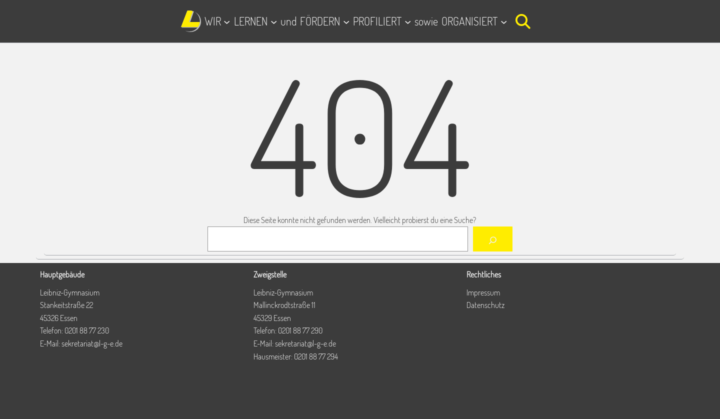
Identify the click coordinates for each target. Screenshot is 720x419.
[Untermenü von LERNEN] (273, 21)
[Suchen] (492, 239)
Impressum (483, 293)
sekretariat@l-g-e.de (92, 343)
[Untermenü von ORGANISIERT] (503, 21)
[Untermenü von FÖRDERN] (346, 21)
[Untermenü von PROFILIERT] (407, 21)
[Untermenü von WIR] (227, 21)
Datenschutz (485, 305)
